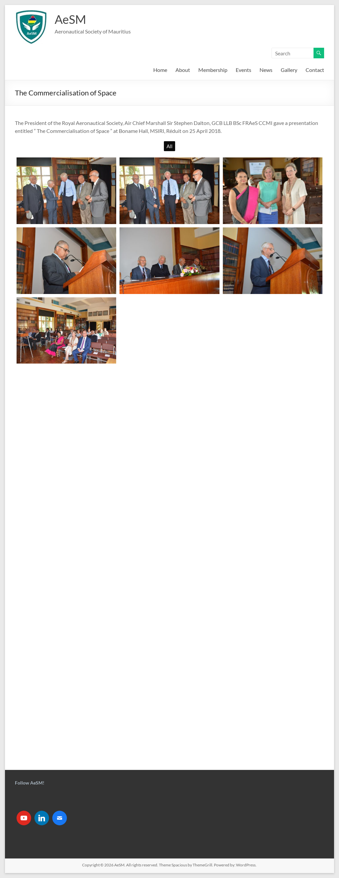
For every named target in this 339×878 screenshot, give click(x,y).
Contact (315, 70)
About (182, 70)
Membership (212, 70)
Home (160, 70)
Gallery (289, 70)
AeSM (70, 19)
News (266, 70)
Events (243, 70)
